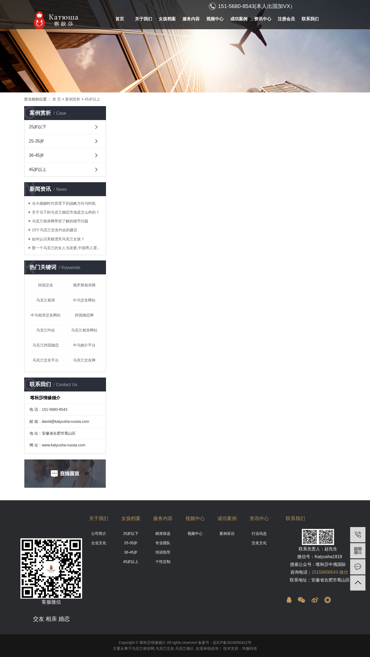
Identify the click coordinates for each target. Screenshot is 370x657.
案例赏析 (72, 99)
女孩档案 (167, 19)
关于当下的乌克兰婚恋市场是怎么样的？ (66, 212)
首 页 (56, 99)
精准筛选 (162, 533)
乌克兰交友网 (84, 360)
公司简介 (98, 533)
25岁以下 (38, 127)
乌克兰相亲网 (143, 648)
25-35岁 (36, 141)
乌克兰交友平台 (45, 360)
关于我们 (143, 19)
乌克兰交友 (164, 648)
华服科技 (249, 648)
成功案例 (238, 19)
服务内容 (191, 19)
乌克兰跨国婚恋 (45, 345)
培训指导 (162, 552)
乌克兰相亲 (45, 300)
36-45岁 (36, 155)
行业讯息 (259, 533)
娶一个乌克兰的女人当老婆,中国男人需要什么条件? (67, 248)
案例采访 (227, 533)
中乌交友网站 (84, 300)
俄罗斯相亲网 (84, 285)
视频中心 (215, 19)
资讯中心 (262, 19)
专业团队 (162, 543)
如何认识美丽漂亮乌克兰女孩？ (58, 239)
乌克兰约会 (45, 330)
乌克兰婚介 (184, 648)
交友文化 (259, 543)
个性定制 (162, 561)
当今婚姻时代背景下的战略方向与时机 (64, 203)
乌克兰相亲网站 (84, 330)
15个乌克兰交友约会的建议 (55, 230)
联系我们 (310, 19)
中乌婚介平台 (84, 345)
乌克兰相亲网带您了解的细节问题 (60, 221)
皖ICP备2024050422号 (232, 642)
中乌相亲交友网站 (46, 315)
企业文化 (98, 543)
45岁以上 (92, 99)
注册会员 (286, 19)
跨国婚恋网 (84, 315)
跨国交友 (45, 285)
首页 (119, 19)
